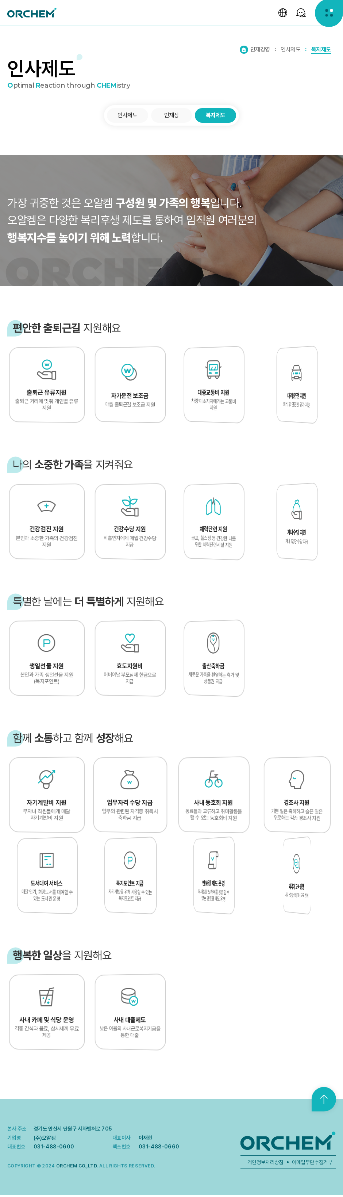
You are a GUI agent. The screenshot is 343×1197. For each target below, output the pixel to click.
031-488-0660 (159, 1148)
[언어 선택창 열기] (280, 14)
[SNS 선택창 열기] (299, 14)
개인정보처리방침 (265, 1163)
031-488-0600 (54, 1148)
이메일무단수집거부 (312, 1163)
